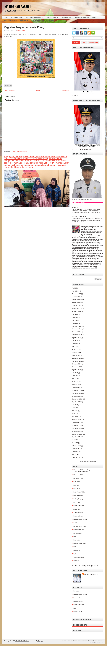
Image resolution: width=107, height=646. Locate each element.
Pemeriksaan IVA (78, 530)
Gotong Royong (78, 499)
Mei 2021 (75, 443)
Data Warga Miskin (79, 492)
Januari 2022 (76, 422)
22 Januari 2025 (78, 475)
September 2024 (77, 335)
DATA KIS (75, 207)
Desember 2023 (77, 358)
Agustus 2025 (76, 311)
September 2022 (77, 399)
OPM (75, 523)
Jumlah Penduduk (79, 512)
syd (74, 554)
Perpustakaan (77, 533)
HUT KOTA (76, 502)
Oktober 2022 (76, 396)
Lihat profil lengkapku (90, 577)
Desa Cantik (26, 20)
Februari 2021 (76, 446)
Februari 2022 (76, 419)
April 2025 (75, 323)
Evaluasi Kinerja (78, 495)
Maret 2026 (75, 291)
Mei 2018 (75, 454)
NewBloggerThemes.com (96, 642)
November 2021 (77, 428)
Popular (76, 42)
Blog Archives (93, 42)
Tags (83, 42)
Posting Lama (65, 90)
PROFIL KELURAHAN (79, 216)
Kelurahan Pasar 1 (91, 574)
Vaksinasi (76, 560)
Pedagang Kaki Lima (79, 526)
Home (6, 17)
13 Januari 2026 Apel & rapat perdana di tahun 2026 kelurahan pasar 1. (87, 470)
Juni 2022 (75, 408)
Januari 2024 (76, 355)
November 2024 (77, 329)
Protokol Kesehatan (79, 543)
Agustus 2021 (76, 437)
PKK (95, 17)
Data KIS (76, 485)
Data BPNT (76, 482)
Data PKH (76, 488)
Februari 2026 (76, 294)
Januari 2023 (76, 387)
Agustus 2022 (76, 402)
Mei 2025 (75, 320)
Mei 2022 (75, 410)
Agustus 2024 (76, 338)
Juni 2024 (75, 343)
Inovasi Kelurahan (82, 17)
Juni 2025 (75, 317)
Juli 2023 (75, 373)
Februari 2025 (76, 326)
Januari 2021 (76, 448)
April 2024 (75, 349)
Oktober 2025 (76, 305)
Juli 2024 (75, 340)
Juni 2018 (75, 451)
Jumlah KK (76, 509)
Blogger (93, 461)
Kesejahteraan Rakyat (36, 17)
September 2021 (77, 434)
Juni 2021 (75, 440)
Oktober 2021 (76, 431)
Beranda (38, 90)
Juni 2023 (75, 375)
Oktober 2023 (76, 364)
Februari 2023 (76, 384)
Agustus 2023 (76, 370)
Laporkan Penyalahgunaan (85, 565)
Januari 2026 (76, 297)
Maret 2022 (75, 416)
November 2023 (77, 361)
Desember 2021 (77, 425)
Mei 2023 (75, 378)
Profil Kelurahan (10, 21)
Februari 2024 (76, 352)
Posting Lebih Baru (9, 90)
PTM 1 (75, 547)
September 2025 (77, 308)
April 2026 (75, 288)
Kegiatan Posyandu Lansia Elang (24, 27)
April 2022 (75, 413)
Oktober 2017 (76, 457)
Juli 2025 (75, 314)
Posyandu (76, 540)
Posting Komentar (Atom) (19, 151)
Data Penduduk (38, 21)
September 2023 (77, 367)
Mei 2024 (75, 346)
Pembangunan (67, 17)
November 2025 (77, 303)
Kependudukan (18, 17)
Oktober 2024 (76, 332)
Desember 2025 (77, 300)
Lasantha (84, 640)
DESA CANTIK (78, 611)
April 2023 (75, 381)
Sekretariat (53, 17)
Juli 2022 (75, 405)
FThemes (69, 640)
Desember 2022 (77, 390)
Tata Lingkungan (78, 557)
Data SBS (51, 20)
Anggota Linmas (78, 478)
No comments (21, 30)
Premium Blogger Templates (95, 640)
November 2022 (77, 393)
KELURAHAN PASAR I (17, 6)
